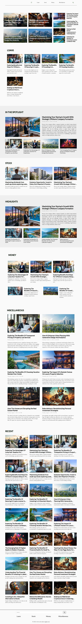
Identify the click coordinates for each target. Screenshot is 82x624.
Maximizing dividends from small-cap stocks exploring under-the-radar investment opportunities (16, 185)
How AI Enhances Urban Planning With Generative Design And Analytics (13, 38)
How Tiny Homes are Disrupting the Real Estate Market (41, 573)
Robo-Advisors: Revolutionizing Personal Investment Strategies (67, 241)
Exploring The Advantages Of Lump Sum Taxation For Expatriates (14, 22)
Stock (45, 2)
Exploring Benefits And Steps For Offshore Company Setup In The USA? (14, 68)
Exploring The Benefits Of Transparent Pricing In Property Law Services (12, 151)
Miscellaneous (62, 2)
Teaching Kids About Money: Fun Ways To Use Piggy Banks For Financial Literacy (39, 22)
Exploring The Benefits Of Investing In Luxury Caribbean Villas (72, 39)
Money (52, 2)
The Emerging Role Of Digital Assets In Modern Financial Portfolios (68, 151)
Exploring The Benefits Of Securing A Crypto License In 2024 (31, 67)
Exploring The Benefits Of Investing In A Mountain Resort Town (40, 38)
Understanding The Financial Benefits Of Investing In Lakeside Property (72, 24)
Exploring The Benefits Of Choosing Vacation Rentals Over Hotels (66, 67)
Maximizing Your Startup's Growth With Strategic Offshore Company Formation (58, 118)
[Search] (39, 612)
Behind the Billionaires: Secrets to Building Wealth (40, 598)
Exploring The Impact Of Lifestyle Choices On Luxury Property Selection (72, 16)
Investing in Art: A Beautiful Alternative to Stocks (14, 598)
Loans (38, 2)
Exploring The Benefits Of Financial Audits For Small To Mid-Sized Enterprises (39, 550)
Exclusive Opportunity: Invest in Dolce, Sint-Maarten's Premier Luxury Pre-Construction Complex (41, 185)
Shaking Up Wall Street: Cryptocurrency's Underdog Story (71, 31)
